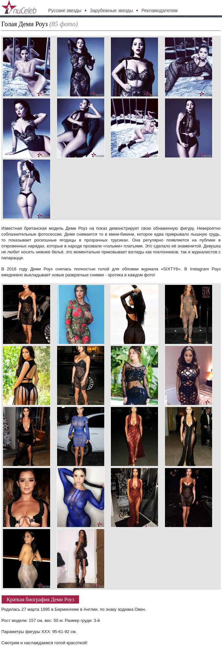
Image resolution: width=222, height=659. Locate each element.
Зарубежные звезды (111, 10)
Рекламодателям (159, 10)
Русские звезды (64, 10)
